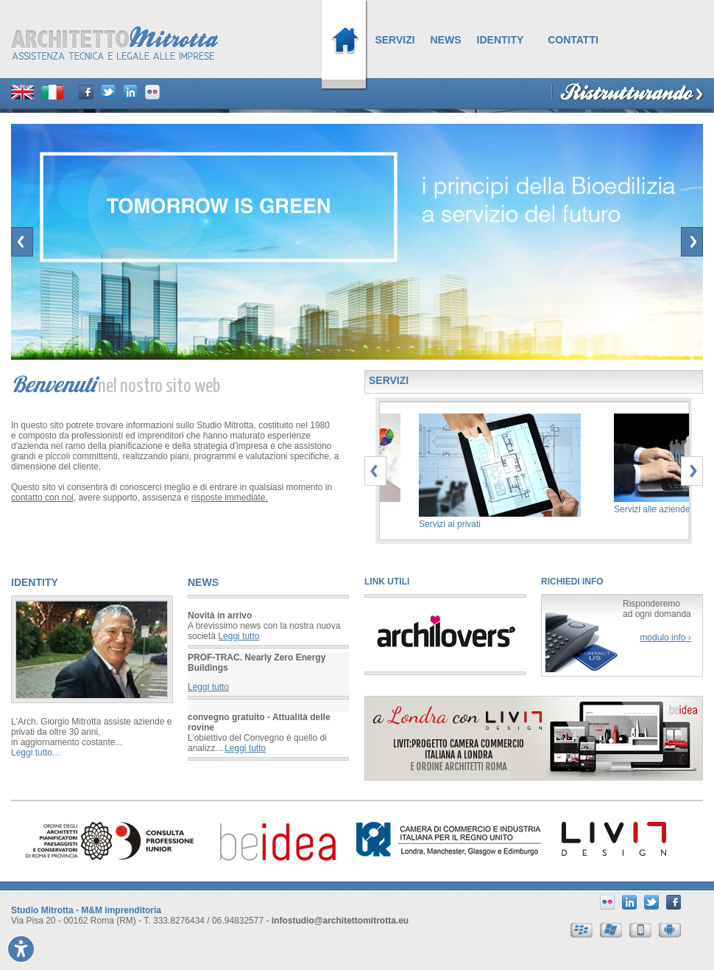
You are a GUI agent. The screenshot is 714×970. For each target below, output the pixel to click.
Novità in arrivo (220, 615)
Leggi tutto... (35, 752)
